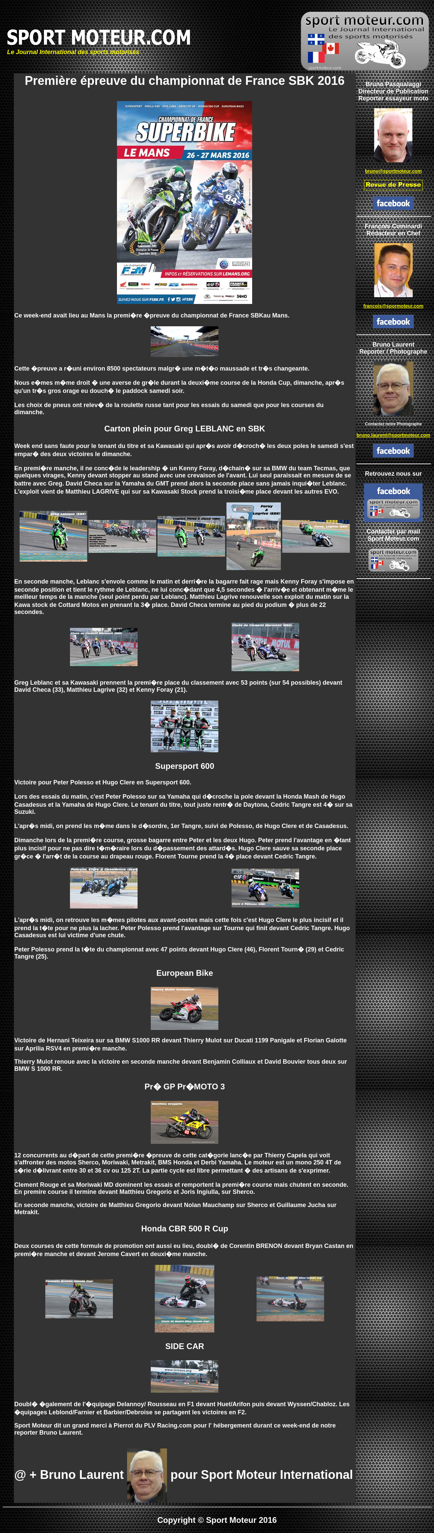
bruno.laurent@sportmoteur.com (393, 435)
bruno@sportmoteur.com (393, 171)
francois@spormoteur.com (393, 306)
